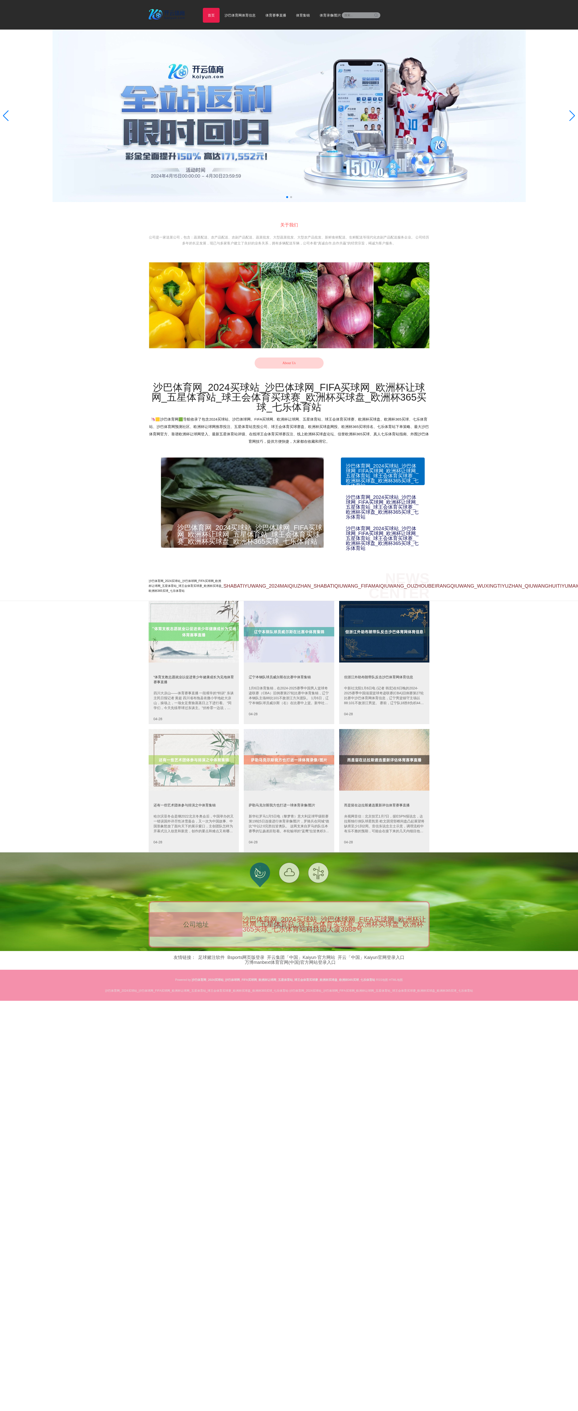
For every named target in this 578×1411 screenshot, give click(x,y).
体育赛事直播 (275, 15)
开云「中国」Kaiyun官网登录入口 (371, 957)
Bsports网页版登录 (245, 957)
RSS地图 (382, 980)
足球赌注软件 (211, 957)
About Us (289, 363)
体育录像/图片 (330, 15)
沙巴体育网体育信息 (240, 15)
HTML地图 (396, 980)
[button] (572, 115)
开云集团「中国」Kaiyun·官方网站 (301, 957)
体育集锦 (303, 15)
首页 (211, 15)
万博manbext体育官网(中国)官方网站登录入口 (290, 962)
